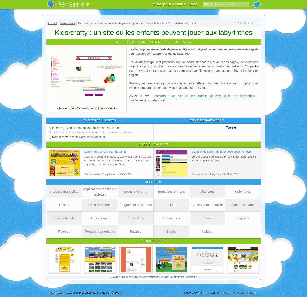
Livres (207, 218)
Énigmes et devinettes (136, 204)
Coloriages (243, 191)
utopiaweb (223, 292)
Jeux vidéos (135, 218)
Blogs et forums (135, 191)
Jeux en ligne (99, 218)
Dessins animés (100, 204)
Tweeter (231, 127)
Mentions (238, 292)
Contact (251, 292)
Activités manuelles (64, 191)
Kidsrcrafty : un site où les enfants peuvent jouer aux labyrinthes (203, 96)
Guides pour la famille (207, 204)
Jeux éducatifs (64, 218)
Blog (194, 4)
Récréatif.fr (58, 292)
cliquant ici (97, 137)
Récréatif (69, 4)
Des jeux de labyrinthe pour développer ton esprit (222, 151)
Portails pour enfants (100, 231)
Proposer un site (247, 23)
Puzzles (135, 231)
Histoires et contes (242, 204)
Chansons (207, 191)
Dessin (64, 204)
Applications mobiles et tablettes (100, 191)
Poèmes (64, 231)
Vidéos (207, 231)
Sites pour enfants (169, 4)
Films (171, 204)
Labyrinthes (171, 218)
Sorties (171, 231)
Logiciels (242, 218)
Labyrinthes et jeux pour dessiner (105, 151)
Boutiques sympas (171, 191)
